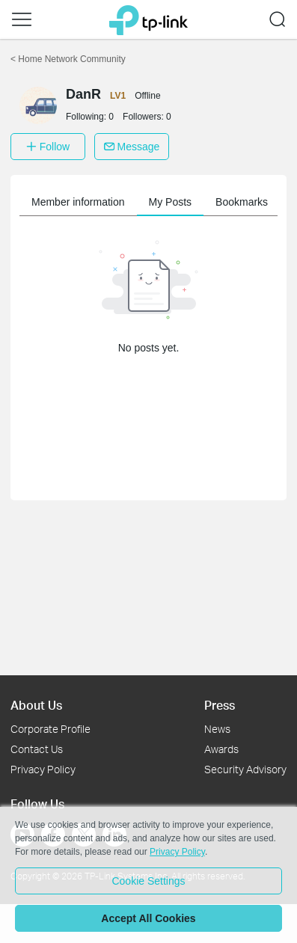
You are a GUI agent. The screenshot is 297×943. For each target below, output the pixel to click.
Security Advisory (245, 769)
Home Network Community (68, 59)
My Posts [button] (170, 202)
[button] (21, 19)
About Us (36, 705)
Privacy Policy (43, 769)
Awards (221, 749)
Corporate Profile (50, 728)
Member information (78, 202)
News (217, 728)
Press (219, 705)
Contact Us (36, 749)
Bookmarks (241, 202)
